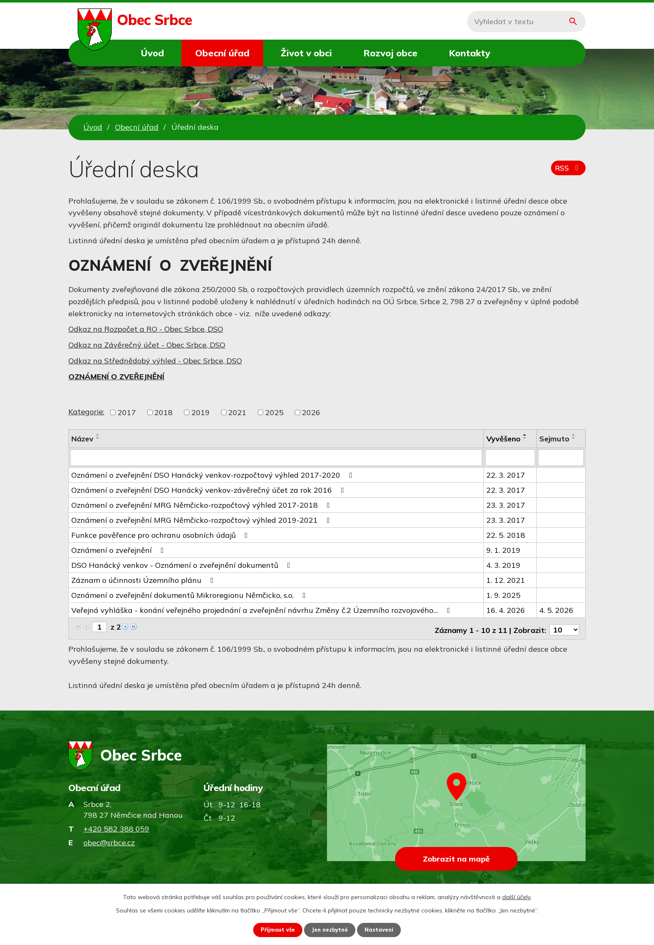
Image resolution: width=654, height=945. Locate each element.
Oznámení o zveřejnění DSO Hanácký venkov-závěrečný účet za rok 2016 (209, 489)
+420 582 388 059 (116, 825)
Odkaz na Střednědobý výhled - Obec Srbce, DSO (155, 360)
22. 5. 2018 (505, 534)
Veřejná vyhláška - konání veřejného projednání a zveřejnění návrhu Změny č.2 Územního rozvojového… (262, 609)
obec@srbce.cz (109, 839)
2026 (311, 412)
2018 (163, 412)
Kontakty (469, 52)
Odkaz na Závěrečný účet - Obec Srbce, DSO (146, 345)
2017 (127, 412)
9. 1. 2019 (503, 549)
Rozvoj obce (390, 52)
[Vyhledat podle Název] (276, 457)
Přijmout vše (275, 929)
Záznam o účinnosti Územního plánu (144, 579)
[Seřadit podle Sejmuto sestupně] (574, 438)
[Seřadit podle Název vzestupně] (98, 434)
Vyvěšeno (503, 439)
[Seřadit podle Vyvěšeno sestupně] (525, 438)
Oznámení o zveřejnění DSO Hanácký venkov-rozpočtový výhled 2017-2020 (213, 474)
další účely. (516, 896)
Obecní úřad (222, 52)
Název (82, 439)
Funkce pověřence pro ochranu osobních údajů (161, 534)
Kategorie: (86, 411)
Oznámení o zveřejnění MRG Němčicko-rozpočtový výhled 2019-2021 (202, 519)
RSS (567, 171)
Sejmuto (554, 439)
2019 (200, 412)
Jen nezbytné (331, 929)
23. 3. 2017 (505, 504)
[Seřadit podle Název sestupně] (98, 438)
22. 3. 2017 (505, 474)
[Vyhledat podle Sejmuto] (561, 457)
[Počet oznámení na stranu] (564, 626)
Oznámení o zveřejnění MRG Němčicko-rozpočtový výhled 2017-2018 (202, 504)
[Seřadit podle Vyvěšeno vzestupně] (525, 434)
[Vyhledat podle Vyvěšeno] (510, 457)
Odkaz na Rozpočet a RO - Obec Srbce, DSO (145, 329)
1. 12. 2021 (505, 579)
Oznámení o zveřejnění (119, 549)
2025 (274, 412)
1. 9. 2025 (503, 594)
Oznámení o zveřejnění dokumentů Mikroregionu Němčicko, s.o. (190, 594)
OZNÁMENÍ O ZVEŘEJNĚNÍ (116, 376)
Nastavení (382, 929)
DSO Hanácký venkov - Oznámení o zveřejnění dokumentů (182, 564)
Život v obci (306, 52)
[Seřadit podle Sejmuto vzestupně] (574, 434)
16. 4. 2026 (505, 609)
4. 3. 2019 (503, 564)
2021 (237, 412)
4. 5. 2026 (556, 609)
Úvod (152, 52)
